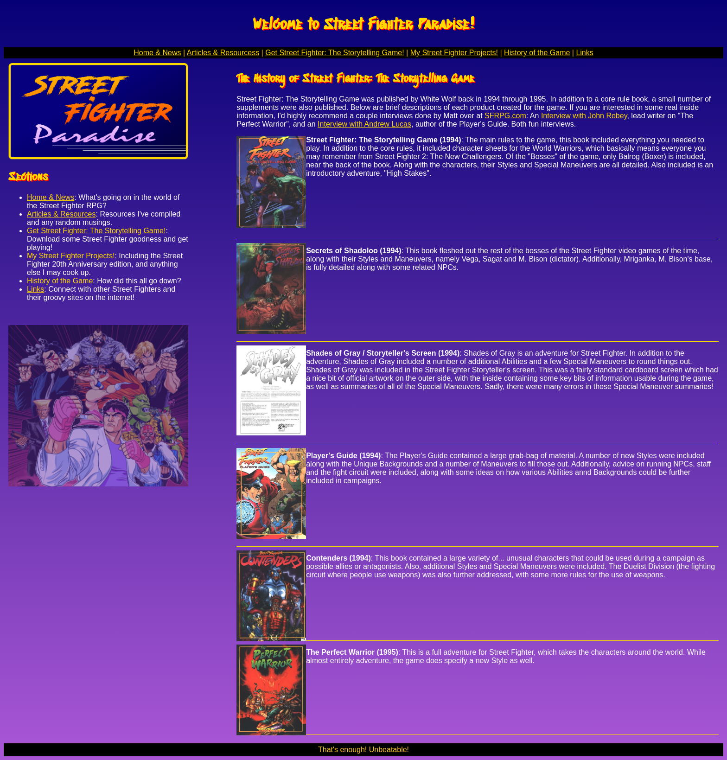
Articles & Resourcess (223, 53)
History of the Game (537, 53)
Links (584, 53)
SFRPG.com (505, 116)
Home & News (157, 53)
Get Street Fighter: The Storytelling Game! (334, 53)
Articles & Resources (61, 214)
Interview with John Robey (584, 116)
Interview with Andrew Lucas (364, 124)
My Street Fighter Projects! (454, 53)
